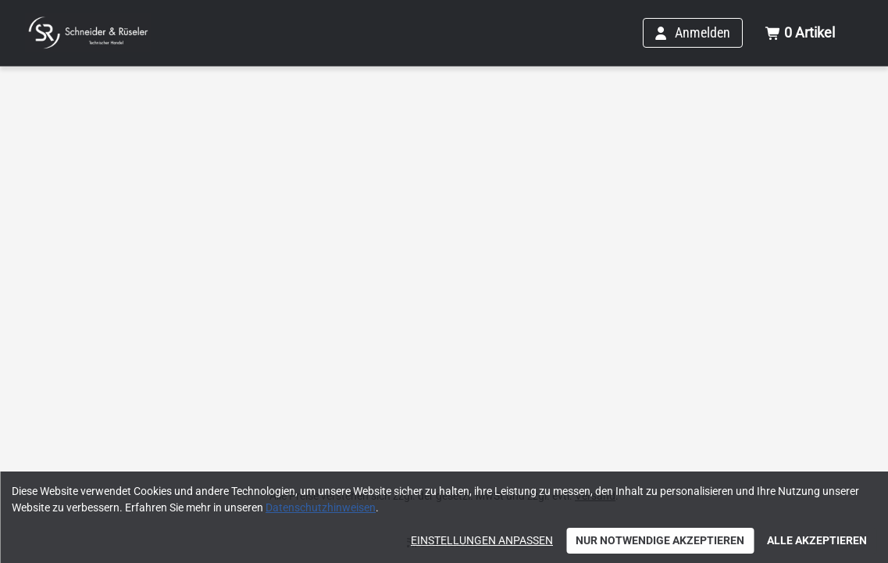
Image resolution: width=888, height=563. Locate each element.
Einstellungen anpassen (482, 540)
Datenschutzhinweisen (321, 507)
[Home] (88, 33)
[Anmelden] (693, 33)
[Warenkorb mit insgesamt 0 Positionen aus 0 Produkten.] (800, 33)
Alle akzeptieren (817, 540)
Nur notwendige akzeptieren (660, 540)
